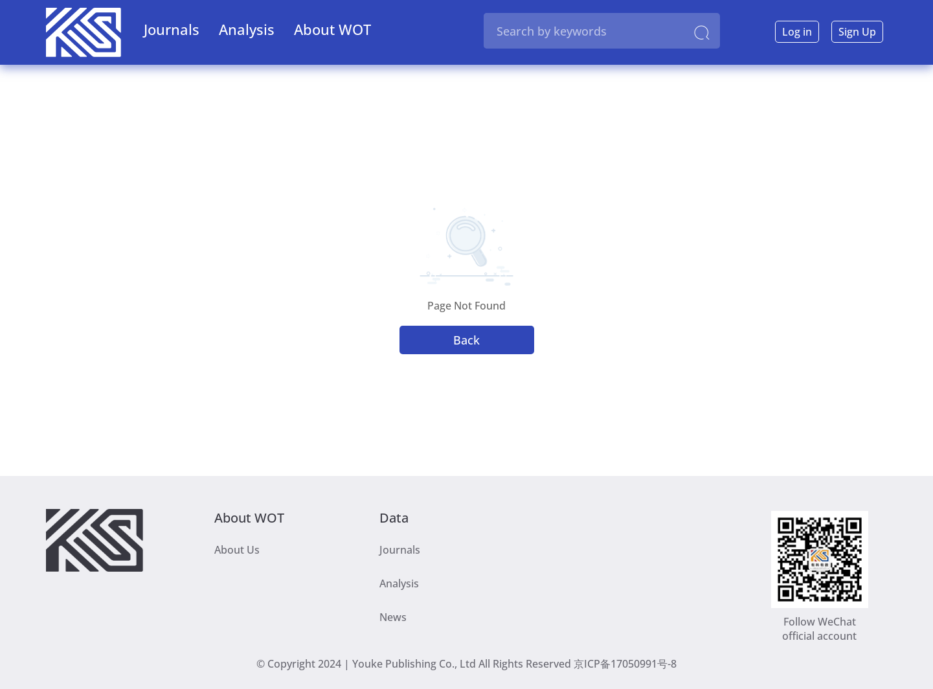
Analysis (247, 29)
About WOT (332, 29)
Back (466, 340)
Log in (797, 32)
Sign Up (857, 32)
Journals (171, 29)
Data (394, 516)
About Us (237, 550)
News (393, 617)
